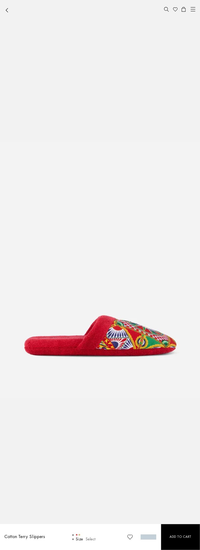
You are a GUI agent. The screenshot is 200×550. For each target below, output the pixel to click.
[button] (166, 9)
